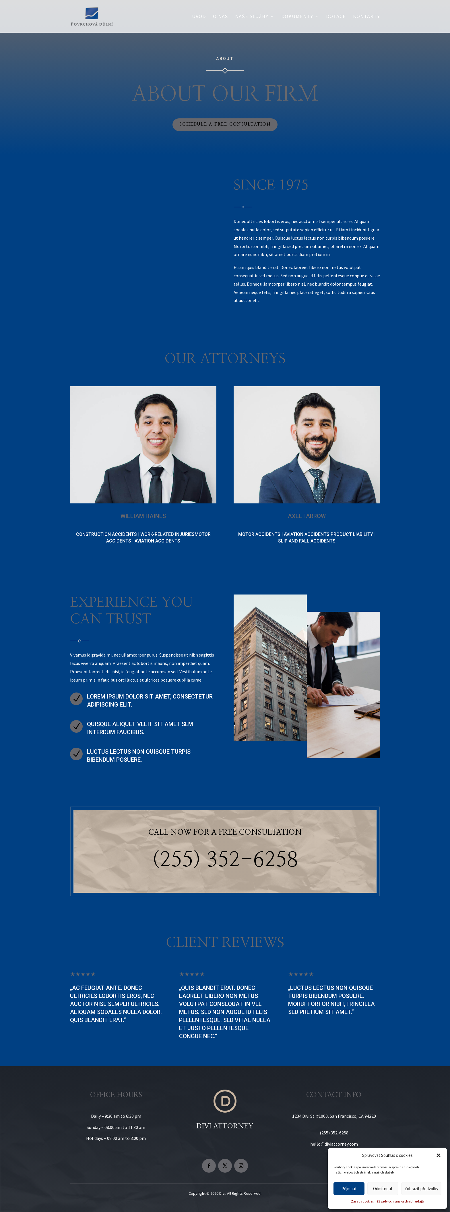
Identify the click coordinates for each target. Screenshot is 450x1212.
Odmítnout (383, 1188)
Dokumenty (297, 17)
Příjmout (349, 1188)
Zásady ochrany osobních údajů (400, 1201)
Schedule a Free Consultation (225, 124)
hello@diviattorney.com (334, 1144)
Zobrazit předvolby (421, 1188)
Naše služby (251, 17)
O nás (220, 17)
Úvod (199, 17)
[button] (438, 1155)
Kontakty (366, 17)
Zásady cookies (362, 1201)
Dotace (336, 17)
